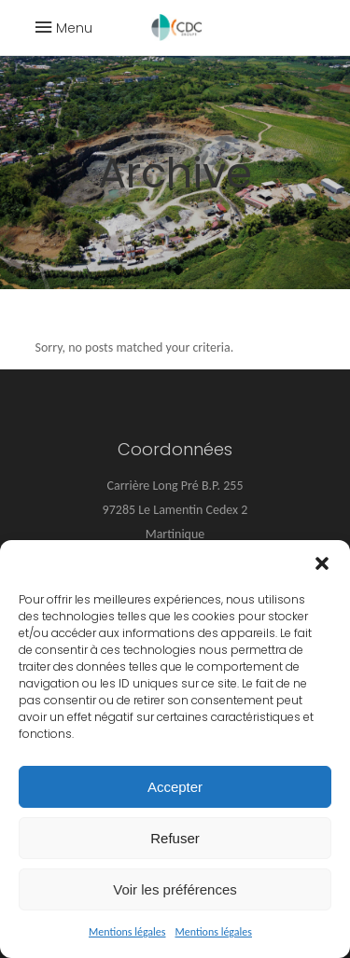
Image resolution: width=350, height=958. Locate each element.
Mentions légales (127, 931)
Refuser (175, 838)
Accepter (175, 787)
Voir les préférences (175, 889)
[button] (322, 563)
